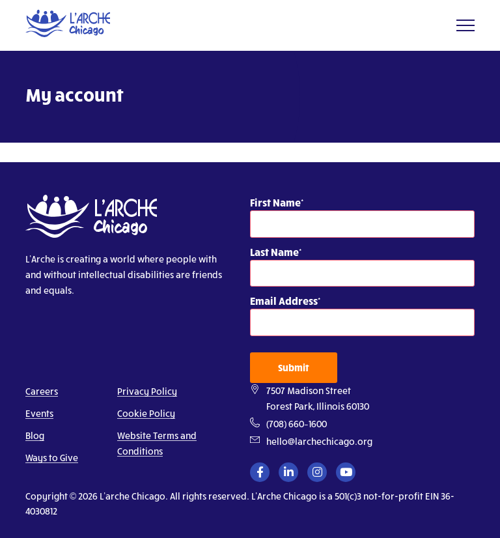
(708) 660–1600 (296, 423)
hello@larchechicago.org (319, 441)
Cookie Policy (146, 413)
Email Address (284, 300)
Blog (34, 435)
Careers (41, 391)
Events (39, 413)
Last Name (274, 252)
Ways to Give (51, 457)
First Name (275, 202)
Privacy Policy (147, 391)
